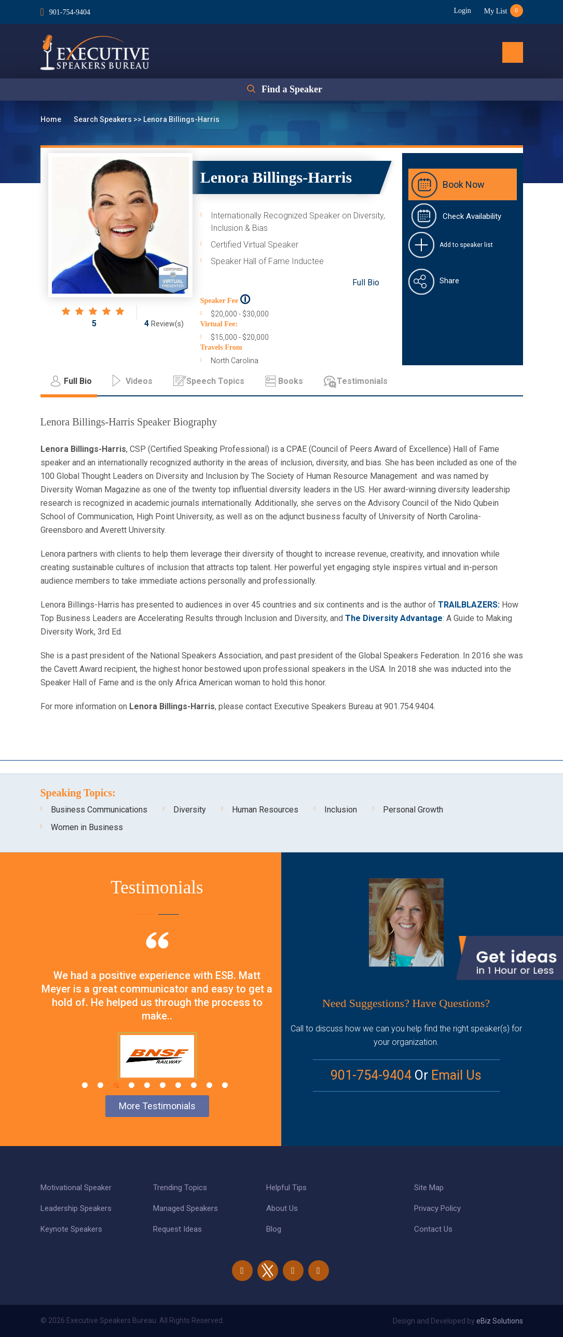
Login (462, 11)
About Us (282, 1208)
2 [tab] (100, 1085)
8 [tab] (194, 1085)
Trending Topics (180, 1187)
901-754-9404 (69, 12)
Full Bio (365, 282)
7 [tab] (178, 1085)
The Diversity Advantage (394, 618)
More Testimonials (157, 1105)
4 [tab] (131, 1085)
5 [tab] (147, 1085)
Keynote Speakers (71, 1229)
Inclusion (340, 810)
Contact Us (433, 1229)
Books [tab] (290, 381)
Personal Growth (413, 810)
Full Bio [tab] (78, 381)
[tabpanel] (157, 1019)
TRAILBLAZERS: (469, 605)
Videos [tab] (139, 381)
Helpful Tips (286, 1187)
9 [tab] (209, 1085)
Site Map (429, 1187)
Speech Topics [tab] (215, 381)
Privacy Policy (437, 1208)
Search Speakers (103, 119)
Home (51, 119)
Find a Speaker (292, 89)
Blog (273, 1229)
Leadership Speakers (76, 1208)
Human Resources (265, 810)
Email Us (456, 1075)
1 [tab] (85, 1085)
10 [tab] (225, 1085)
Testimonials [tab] (362, 381)
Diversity (189, 810)
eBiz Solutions (499, 1321)
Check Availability (472, 216)
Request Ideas (177, 1229)
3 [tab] (116, 1085)
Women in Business (87, 827)
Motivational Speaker (76, 1187)
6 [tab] (163, 1085)
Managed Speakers (185, 1208)
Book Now (464, 184)
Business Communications (99, 810)
